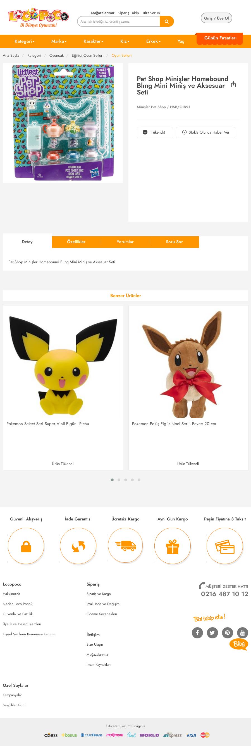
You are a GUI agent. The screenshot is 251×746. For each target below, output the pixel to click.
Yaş (181, 41)
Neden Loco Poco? (17, 604)
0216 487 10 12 (224, 594)
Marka (59, 41)
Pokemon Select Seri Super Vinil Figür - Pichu (47, 424)
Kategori (25, 41)
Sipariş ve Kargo (99, 593)
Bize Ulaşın (95, 644)
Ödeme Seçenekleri (102, 614)
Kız (125, 41)
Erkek (153, 41)
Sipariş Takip (128, 13)
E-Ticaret (112, 726)
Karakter (93, 41)
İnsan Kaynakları (99, 664)
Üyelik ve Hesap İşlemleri (22, 624)
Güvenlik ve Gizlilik (18, 614)
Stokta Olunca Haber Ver (206, 132)
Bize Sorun (151, 13)
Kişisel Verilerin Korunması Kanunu (29, 634)
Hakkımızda (11, 593)
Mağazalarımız (102, 13)
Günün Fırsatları (220, 38)
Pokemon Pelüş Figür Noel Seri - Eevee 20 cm (174, 424)
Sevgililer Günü (15, 705)
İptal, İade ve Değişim (103, 604)
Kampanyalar (12, 695)
